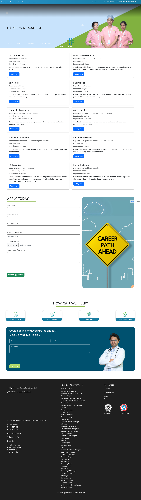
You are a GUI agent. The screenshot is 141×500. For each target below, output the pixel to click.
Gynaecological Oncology (70, 422)
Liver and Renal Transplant (70, 429)
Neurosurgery (65, 443)
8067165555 (109, 2)
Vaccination (13, 450)
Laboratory (64, 424)
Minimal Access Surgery (69, 436)
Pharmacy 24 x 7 (66, 464)
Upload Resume (13, 241)
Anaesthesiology (66, 389)
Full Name (11, 205)
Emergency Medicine (68, 410)
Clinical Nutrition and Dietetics (71, 398)
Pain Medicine (65, 459)
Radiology (64, 476)
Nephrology (65, 438)
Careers (106, 399)
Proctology (64, 469)
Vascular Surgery (67, 487)
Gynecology (65, 419)
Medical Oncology (67, 433)
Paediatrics (65, 462)
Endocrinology (66, 412)
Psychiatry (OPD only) (68, 471)
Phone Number (13, 223)
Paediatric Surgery (67, 457)
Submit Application (15, 275)
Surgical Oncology (67, 480)
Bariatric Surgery (66, 396)
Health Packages (46, 47)
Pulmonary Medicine (68, 473)
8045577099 (120, 2)
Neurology (64, 440)
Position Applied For (14, 232)
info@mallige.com (14, 433)
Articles (119, 47)
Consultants (30, 47)
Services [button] (92, 47)
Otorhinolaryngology (68, 454)
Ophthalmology (66, 445)
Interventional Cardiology (69, 391)
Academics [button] (105, 47)
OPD (62, 447)
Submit (15, 366)
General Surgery (66, 417)
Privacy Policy (14, 452)
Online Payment (14, 445)
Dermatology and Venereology (71, 405)
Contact (130, 47)
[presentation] (22, 269)
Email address (12, 214)
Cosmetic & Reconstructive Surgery (73, 401)
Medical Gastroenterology (70, 431)
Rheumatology (66, 478)
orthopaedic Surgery (68, 452)
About (18, 47)
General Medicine (67, 415)
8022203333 (131, 2)
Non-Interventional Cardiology (71, 393)
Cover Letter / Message (16, 250)
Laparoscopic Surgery (68, 426)
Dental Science (66, 403)
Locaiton (107, 389)
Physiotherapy (66, 466)
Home (10, 47)
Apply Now (14, 74)
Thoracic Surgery (66, 483)
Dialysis (63, 408)
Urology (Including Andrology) (71, 485)
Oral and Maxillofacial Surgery (71, 450)
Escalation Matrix (15, 447)
